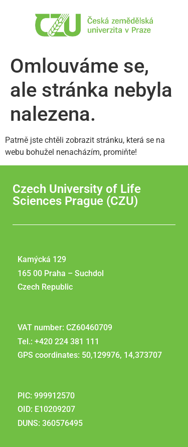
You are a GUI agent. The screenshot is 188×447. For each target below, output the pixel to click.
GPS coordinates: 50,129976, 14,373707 (90, 355)
